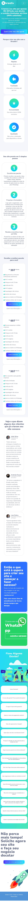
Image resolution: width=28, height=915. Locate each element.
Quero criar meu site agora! (14, 32)
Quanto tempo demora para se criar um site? (14, 811)
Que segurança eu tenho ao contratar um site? (14, 776)
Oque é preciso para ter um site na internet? (14, 750)
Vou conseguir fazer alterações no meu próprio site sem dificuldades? (14, 758)
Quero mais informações (13, 308)
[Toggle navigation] (23, 3)
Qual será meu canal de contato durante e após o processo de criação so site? (14, 802)
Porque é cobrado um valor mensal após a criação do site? (14, 741)
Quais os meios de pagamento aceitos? (14, 715)
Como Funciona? (14, 689)
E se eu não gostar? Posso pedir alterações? (14, 698)
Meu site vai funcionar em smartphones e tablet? (14, 793)
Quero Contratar (13, 304)
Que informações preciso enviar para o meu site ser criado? (14, 784)
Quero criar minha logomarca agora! (14, 862)
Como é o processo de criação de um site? (14, 819)
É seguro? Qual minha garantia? (14, 706)
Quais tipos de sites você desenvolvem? (14, 732)
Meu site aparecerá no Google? (14, 724)
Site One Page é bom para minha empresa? (14, 767)
